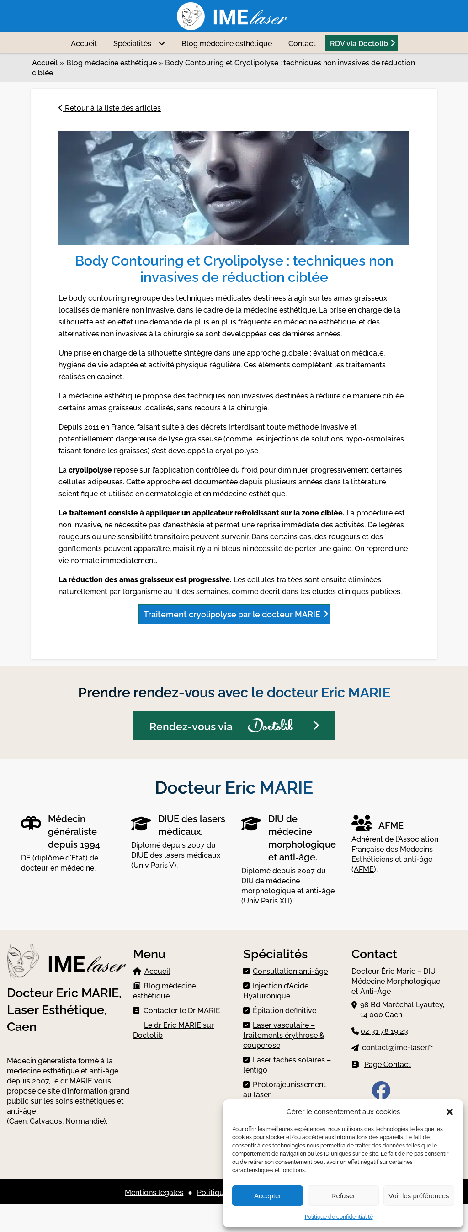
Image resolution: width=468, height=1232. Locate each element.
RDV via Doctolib (359, 43)
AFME (364, 869)
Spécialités (132, 43)
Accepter (267, 1196)
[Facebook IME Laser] (381, 1094)
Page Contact (387, 1064)
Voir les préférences (418, 1196)
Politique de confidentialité (339, 1216)
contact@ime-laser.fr (397, 1047)
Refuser (343, 1196)
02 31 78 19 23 (384, 1030)
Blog (226, 43)
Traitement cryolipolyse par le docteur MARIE (232, 613)
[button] (449, 1110)
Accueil (84, 43)
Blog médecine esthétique (111, 62)
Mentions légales (154, 1191)
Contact (302, 43)
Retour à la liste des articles (109, 107)
